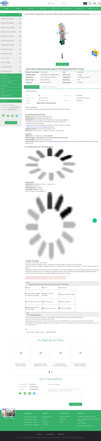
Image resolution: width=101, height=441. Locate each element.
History (45, 419)
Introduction (47, 416)
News (2, 89)
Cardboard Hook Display (11, 36)
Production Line (65, 416)
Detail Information (32, 87)
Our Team (45, 424)
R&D (61, 421)
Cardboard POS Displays (11, 23)
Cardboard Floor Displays (11, 27)
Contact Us (80, 8)
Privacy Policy (49, 434)
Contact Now (62, 64)
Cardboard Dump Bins (11, 49)
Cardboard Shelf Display (11, 45)
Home (6, 8)
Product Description (49, 87)
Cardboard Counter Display (11, 32)
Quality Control (67, 8)
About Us (43, 8)
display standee (40, 332)
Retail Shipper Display (11, 54)
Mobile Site (61, 434)
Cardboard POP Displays (11, 19)
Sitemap (39, 434)
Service (45, 421)
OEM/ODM (63, 419)
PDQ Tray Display (11, 62)
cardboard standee (50, 332)
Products (18, 8)
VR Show (30, 8)
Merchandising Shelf (11, 71)
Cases (3, 92)
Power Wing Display (11, 67)
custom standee (30, 332)
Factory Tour (55, 8)
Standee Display (11, 58)
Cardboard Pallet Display (11, 40)
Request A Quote (93, 8)
